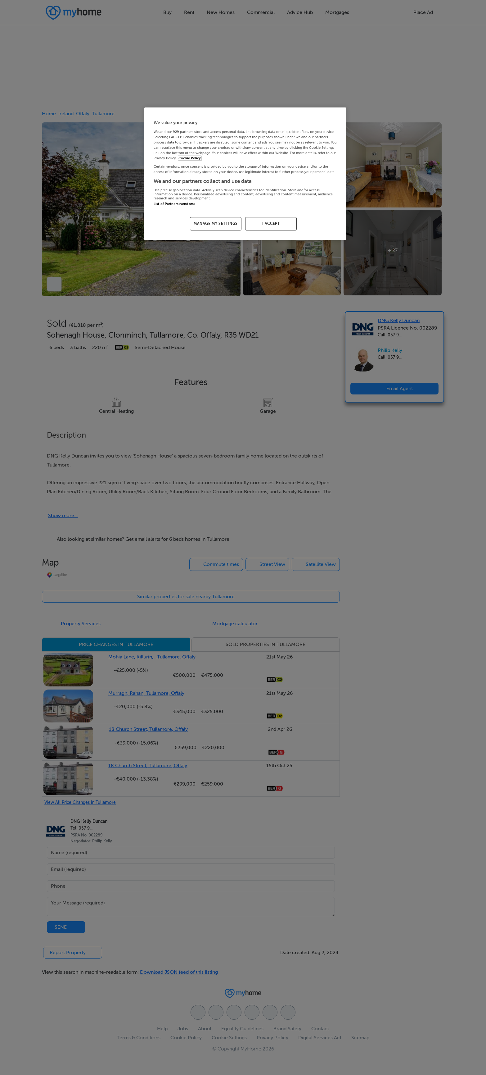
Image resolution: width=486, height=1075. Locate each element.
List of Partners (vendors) (174, 204)
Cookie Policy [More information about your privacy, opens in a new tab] (189, 158)
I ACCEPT (271, 223)
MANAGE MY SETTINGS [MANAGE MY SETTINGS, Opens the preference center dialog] (216, 223)
